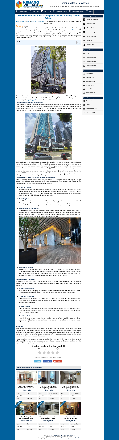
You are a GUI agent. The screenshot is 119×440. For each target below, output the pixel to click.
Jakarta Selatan (70, 30)
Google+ (57, 361)
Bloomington (53, 438)
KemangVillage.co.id (57, 435)
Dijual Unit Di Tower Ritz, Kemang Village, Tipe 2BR (26, 387)
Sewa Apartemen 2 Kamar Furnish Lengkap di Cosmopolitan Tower (70, 418)
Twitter (38, 361)
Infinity (67, 438)
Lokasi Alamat (66, 435)
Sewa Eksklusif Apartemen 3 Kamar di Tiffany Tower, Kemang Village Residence (26, 418)
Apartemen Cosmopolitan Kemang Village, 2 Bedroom (48, 387)
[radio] (40, 352)
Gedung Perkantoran (37, 21)
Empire (63, 438)
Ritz (76, 438)
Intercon (72, 438)
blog (28, 21)
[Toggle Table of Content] (77, 42)
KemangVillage (21, 21)
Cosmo (58, 438)
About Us (72, 435)
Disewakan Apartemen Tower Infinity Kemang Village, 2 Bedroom (48, 418)
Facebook (47, 361)
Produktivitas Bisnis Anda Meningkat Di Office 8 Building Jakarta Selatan (48, 16)
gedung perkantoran (34, 100)
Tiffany (79, 438)
